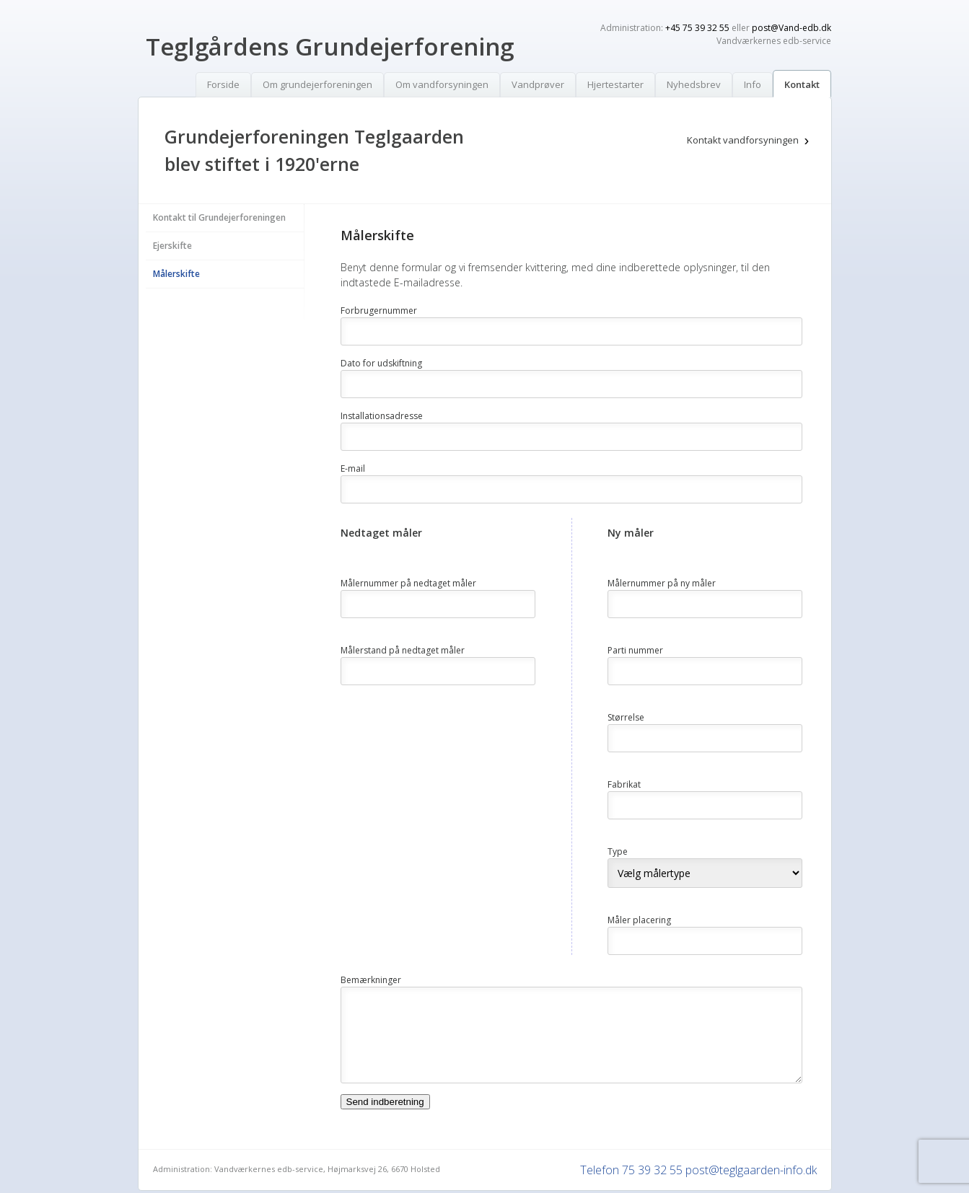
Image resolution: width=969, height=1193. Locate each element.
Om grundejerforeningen (317, 84)
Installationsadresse (382, 416)
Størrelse (626, 717)
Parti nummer (635, 650)
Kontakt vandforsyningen (743, 139)
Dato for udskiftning (381, 363)
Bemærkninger (371, 980)
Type (618, 851)
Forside (223, 84)
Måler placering (639, 920)
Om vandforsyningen (441, 84)
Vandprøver (538, 84)
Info (752, 84)
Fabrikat (624, 784)
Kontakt (802, 84)
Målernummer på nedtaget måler (408, 583)
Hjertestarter (615, 84)
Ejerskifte (172, 245)
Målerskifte (176, 274)
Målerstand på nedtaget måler (403, 650)
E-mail (353, 468)
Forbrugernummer (379, 310)
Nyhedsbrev (694, 84)
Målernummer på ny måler (662, 583)
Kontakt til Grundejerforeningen (219, 217)
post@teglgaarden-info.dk (751, 1170)
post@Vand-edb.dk (791, 28)
